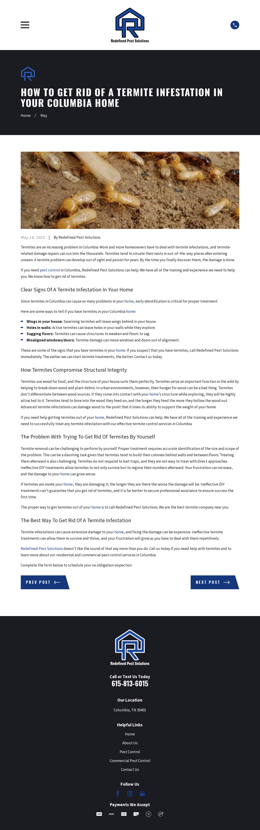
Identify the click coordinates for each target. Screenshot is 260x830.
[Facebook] (118, 793)
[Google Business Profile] (142, 793)
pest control (50, 270)
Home (130, 734)
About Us (130, 742)
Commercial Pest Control (130, 760)
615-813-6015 (129, 683)
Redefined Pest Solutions (42, 548)
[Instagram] (130, 793)
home (129, 301)
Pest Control (130, 751)
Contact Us (130, 769)
